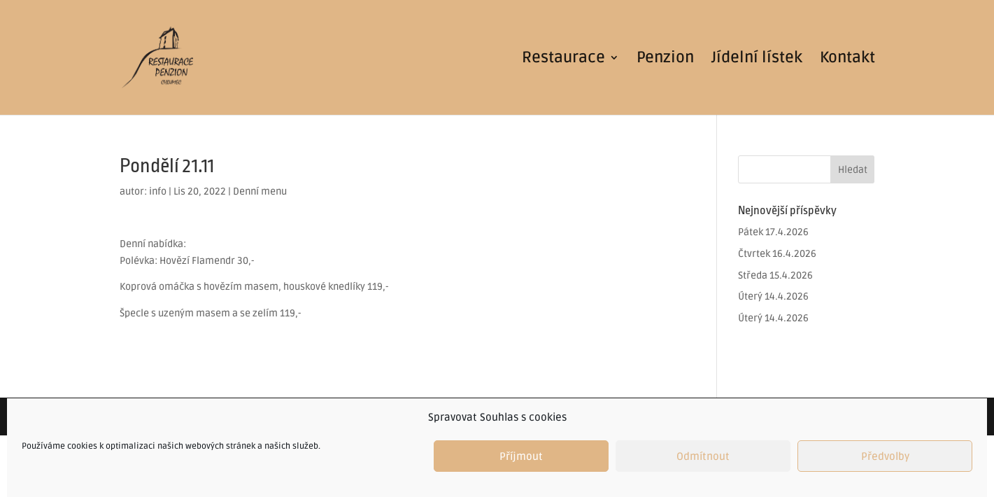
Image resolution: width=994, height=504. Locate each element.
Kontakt (847, 59)
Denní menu (260, 191)
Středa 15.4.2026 (775, 275)
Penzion (665, 59)
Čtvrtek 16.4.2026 (777, 254)
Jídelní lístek (756, 59)
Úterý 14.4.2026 (773, 296)
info (157, 191)
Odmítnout (703, 456)
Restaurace (563, 59)
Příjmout (521, 456)
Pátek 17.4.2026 (773, 232)
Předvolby (885, 456)
